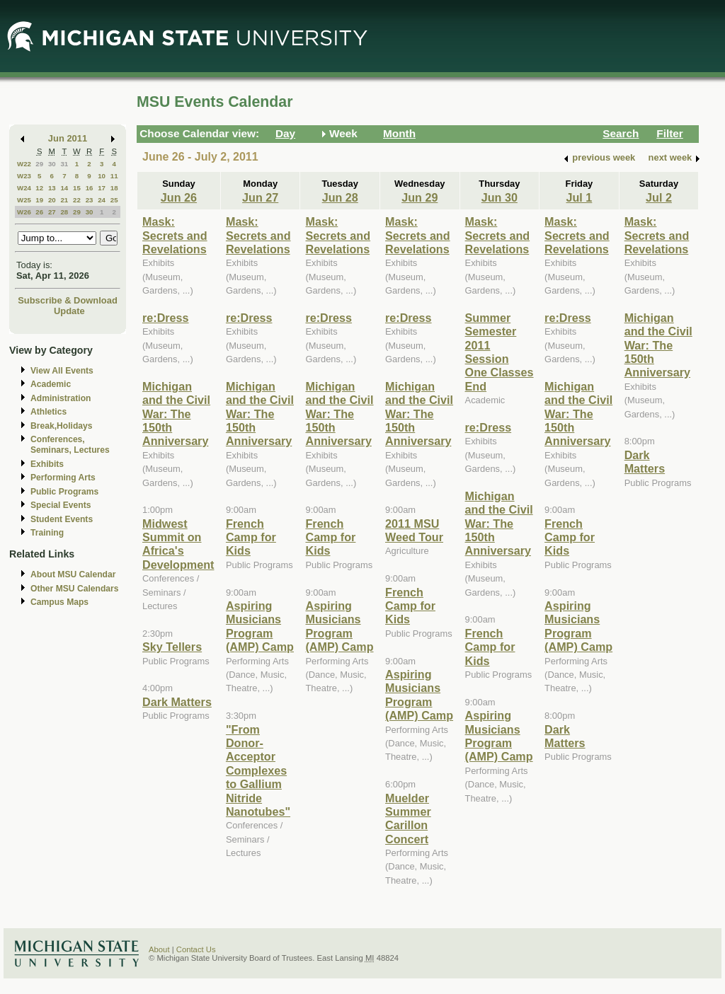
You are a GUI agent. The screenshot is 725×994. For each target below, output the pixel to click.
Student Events (61, 519)
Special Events (60, 505)
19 (39, 200)
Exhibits (47, 464)
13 (52, 188)
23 (89, 200)
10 (101, 176)
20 (52, 200)
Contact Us (196, 949)
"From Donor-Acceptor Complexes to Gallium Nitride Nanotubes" (258, 770)
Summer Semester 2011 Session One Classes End (499, 352)
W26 (24, 212)
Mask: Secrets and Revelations (174, 235)
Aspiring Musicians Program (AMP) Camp (260, 626)
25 (114, 200)
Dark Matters (177, 701)
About (159, 949)
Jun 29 (419, 197)
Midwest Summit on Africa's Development (178, 544)
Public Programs (64, 492)
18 (114, 188)
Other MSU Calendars (74, 589)
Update (69, 311)
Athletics (48, 412)
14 (64, 188)
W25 (24, 200)
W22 (24, 164)
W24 (24, 188)
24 (101, 200)
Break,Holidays (61, 426)
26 (39, 212)
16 (89, 188)
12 (39, 188)
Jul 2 (659, 197)
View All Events (61, 371)
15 (77, 188)
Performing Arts (63, 477)
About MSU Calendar (72, 574)
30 (52, 164)
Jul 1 (579, 197)
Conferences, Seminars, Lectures (70, 444)
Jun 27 (260, 197)
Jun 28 (340, 197)
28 (64, 212)
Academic (50, 384)
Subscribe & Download (68, 300)
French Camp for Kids (251, 537)
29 (39, 164)
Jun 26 (179, 197)
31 (64, 164)
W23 (24, 176)
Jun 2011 (67, 138)
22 (77, 200)
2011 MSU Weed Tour (414, 530)
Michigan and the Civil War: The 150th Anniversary (176, 414)
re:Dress (165, 317)
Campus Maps (59, 602)
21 (64, 200)
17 (101, 188)
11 (114, 176)
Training (47, 533)
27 (52, 212)
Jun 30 (499, 197)
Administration (60, 398)
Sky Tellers (172, 646)
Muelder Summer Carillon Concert (408, 818)
